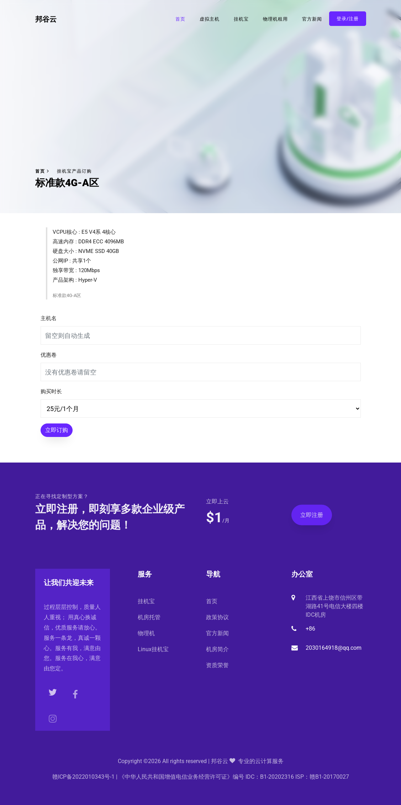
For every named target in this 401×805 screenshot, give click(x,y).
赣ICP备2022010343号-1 (83, 776)
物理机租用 (275, 19)
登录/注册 (348, 18)
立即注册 (311, 519)
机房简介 (217, 649)
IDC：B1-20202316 (270, 776)
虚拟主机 (210, 19)
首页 (180, 19)
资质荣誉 (217, 665)
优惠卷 (49, 355)
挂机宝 (241, 19)
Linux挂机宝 (153, 649)
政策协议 (217, 617)
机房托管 (149, 617)
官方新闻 (312, 19)
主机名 (49, 318)
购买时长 (51, 391)
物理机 (146, 633)
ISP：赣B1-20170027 (322, 776)
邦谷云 (46, 19)
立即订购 (56, 430)
